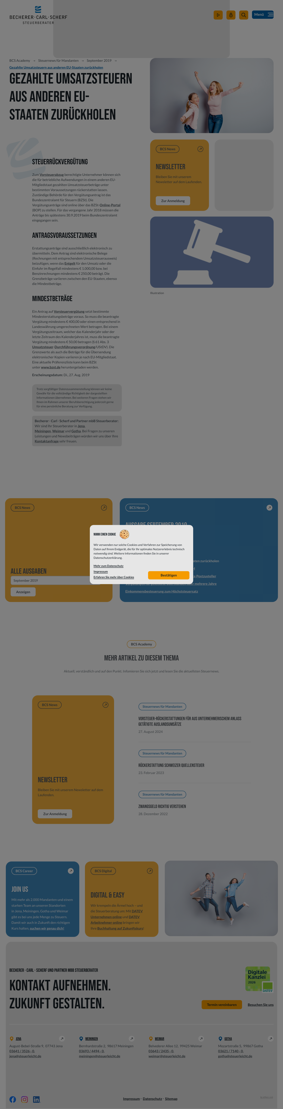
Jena (81, 426)
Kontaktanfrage (47, 441)
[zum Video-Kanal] (217, 17)
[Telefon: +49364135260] (21, 1051)
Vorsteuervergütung (69, 311)
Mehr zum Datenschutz (108, 566)
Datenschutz (152, 1099)
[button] (243, 17)
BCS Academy (19, 60)
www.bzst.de (51, 367)
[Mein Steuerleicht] (230, 17)
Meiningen (43, 431)
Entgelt (69, 263)
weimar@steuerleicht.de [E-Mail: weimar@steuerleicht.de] (167, 1057)
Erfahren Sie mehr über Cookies (114, 577)
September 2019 (99, 60)
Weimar (58, 431)
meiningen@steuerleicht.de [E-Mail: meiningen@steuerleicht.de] (99, 1057)
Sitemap (171, 1099)
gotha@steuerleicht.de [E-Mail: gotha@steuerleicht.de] (235, 1057)
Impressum (131, 1099)
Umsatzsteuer (42, 347)
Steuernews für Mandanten (58, 60)
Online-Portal (110, 205)
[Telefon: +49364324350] (161, 1051)
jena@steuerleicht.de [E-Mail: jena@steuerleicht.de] (25, 1057)
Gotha (76, 431)
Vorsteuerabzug (52, 175)
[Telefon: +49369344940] (91, 1051)
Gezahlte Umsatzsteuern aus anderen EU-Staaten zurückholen (56, 67)
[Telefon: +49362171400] (230, 1051)
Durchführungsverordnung (74, 347)
